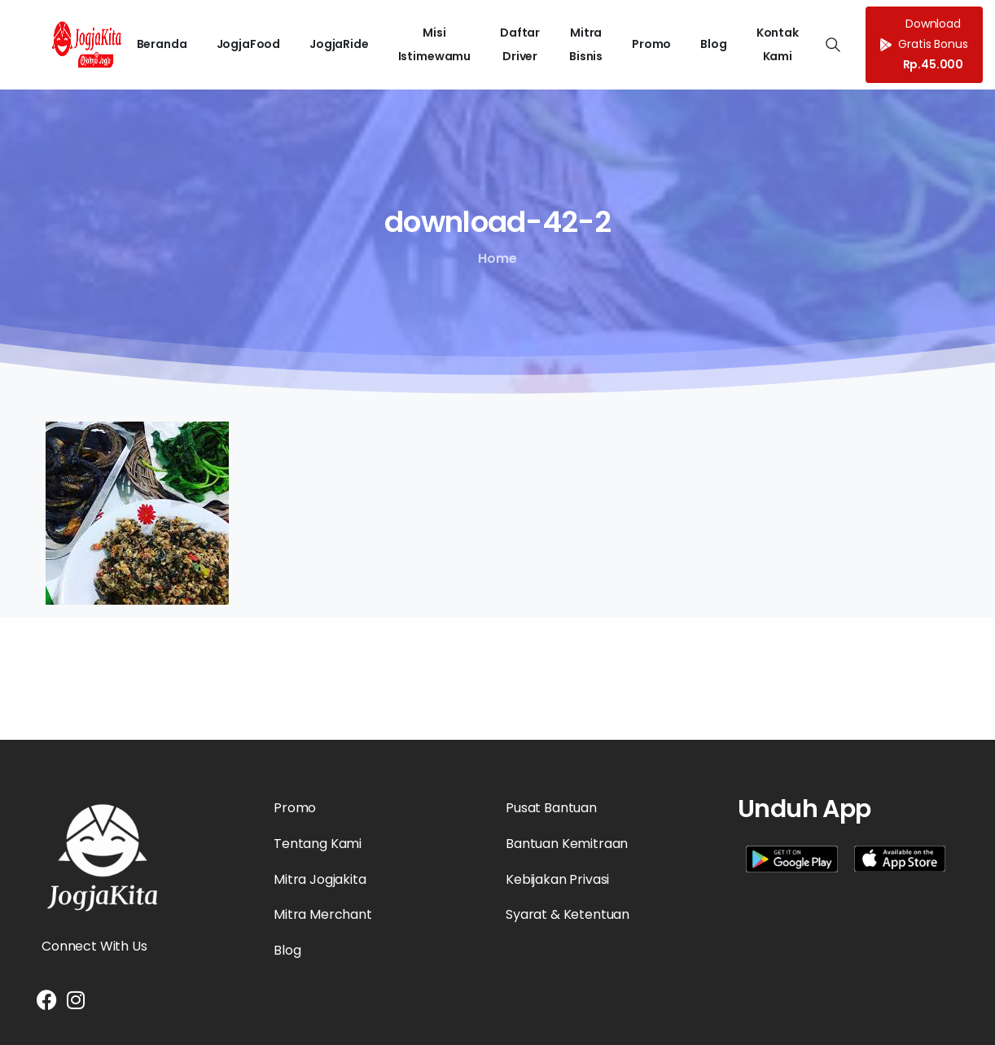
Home (496, 258)
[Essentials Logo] (103, 858)
